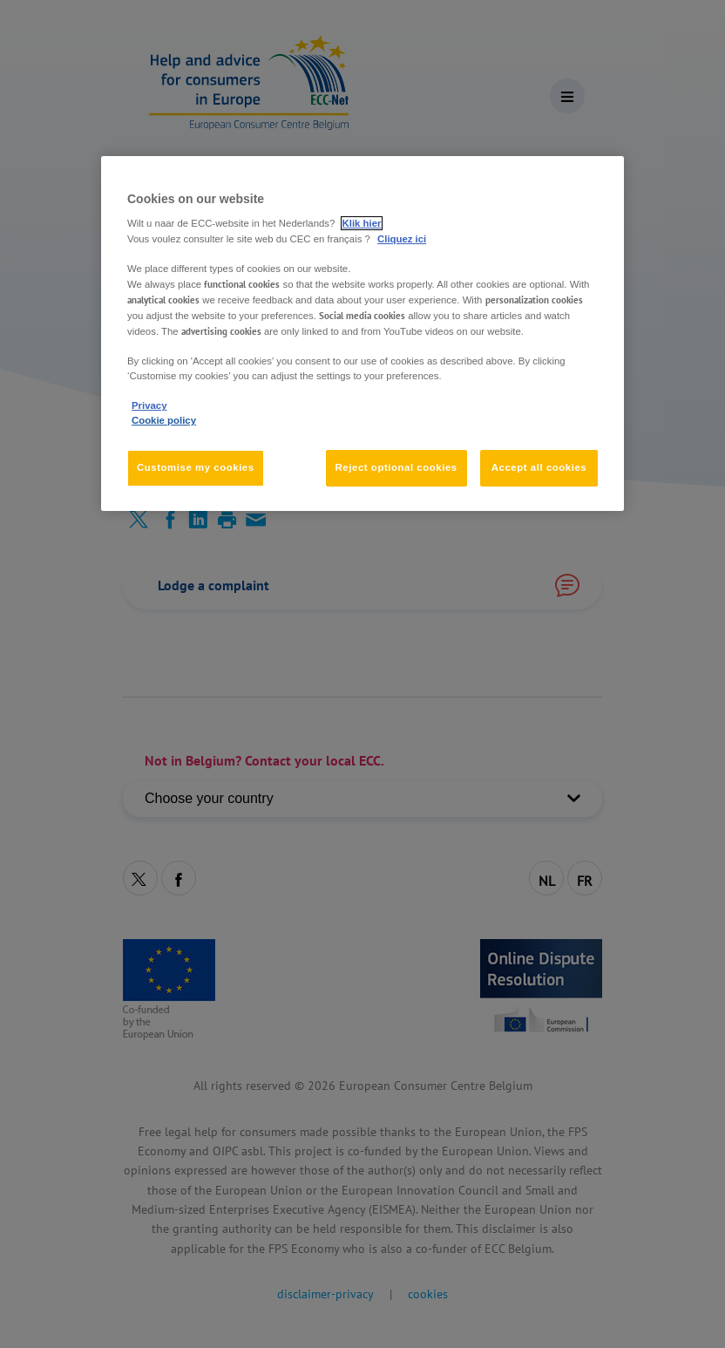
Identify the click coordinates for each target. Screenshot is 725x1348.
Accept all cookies (539, 467)
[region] (362, 333)
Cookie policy (164, 420)
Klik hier (362, 224)
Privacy (149, 405)
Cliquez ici (401, 239)
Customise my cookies (195, 467)
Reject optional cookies (396, 467)
